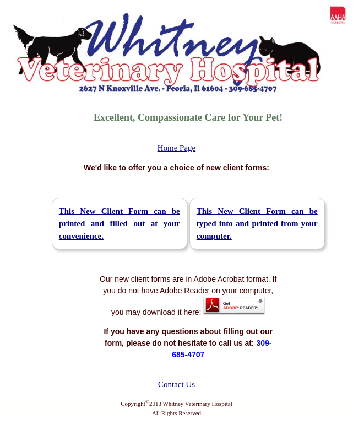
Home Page (177, 147)
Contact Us (176, 384)
